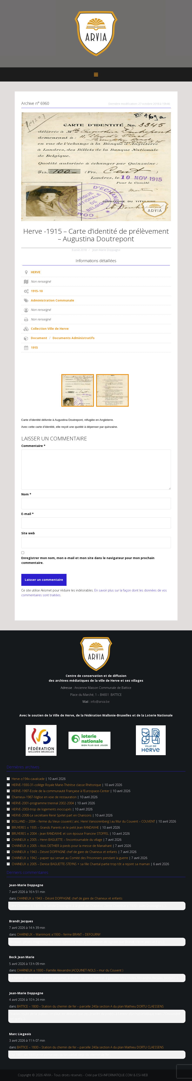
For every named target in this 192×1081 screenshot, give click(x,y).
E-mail (27, 514)
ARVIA (47, 1075)
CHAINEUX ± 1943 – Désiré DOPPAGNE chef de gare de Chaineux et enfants (64, 852)
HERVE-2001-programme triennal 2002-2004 (43, 803)
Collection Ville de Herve (50, 328)
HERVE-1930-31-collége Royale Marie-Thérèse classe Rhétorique (56, 785)
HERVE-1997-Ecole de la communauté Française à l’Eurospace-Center (60, 791)
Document (39, 338)
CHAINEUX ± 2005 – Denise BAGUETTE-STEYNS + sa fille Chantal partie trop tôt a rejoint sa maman (81, 864)
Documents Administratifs (74, 338)
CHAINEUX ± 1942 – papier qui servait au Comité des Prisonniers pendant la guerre (70, 858)
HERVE (35, 272)
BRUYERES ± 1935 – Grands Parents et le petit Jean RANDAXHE (55, 827)
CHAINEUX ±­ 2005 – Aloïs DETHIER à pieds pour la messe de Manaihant (62, 846)
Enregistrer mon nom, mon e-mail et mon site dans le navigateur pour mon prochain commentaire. (87, 560)
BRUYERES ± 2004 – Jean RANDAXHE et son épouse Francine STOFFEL (60, 833)
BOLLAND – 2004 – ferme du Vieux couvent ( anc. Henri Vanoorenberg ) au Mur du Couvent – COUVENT (83, 821)
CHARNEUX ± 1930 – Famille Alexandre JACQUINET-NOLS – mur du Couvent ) (70, 970)
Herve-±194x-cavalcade (28, 779)
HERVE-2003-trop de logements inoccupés (42, 809)
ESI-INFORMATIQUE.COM (115, 1075)
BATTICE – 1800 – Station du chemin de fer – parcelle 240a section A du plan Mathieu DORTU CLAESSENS (90, 1006)
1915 (34, 347)
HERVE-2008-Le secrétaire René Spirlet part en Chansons (52, 815)
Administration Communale (52, 300)
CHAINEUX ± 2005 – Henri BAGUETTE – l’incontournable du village (57, 840)
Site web (28, 533)
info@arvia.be (100, 702)
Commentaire (33, 446)
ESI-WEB (142, 1075)
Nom (26, 494)
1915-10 (37, 291)
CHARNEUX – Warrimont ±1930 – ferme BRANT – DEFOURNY (58, 934)
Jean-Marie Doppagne (106, 250)
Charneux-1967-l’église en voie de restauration (44, 797)
